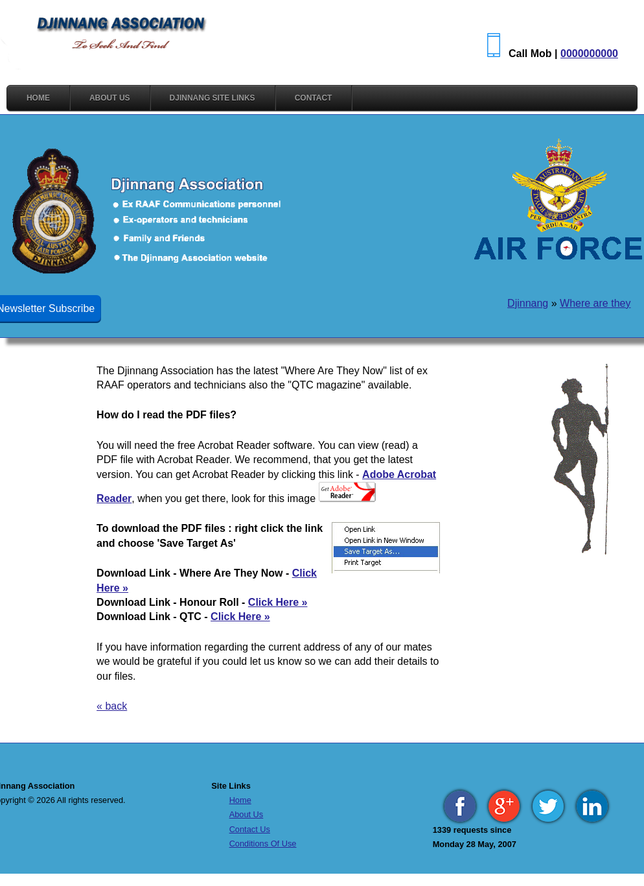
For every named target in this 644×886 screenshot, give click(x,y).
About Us (246, 814)
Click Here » (278, 602)
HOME (38, 97)
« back (112, 706)
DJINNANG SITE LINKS (212, 97)
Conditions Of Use (263, 843)
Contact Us (249, 829)
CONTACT (313, 97)
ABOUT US (109, 97)
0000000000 (589, 53)
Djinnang (527, 303)
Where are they (595, 303)
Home (240, 800)
